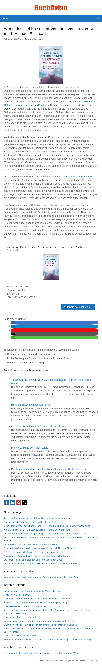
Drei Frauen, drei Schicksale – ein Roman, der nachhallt (32, 552)
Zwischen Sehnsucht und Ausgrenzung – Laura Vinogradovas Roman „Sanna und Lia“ (47, 534)
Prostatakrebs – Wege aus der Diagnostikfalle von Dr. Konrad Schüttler (51, 469)
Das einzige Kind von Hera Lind (20, 617)
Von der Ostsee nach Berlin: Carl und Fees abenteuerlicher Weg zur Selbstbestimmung (48, 639)
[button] (13, 322)
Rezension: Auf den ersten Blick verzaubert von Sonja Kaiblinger (36, 602)
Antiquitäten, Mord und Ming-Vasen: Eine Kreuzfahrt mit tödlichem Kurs (40, 556)
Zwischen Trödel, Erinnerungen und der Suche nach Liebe (33, 560)
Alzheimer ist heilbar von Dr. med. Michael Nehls (38, 426)
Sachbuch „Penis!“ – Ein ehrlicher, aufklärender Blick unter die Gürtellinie (40, 625)
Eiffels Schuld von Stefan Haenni (20, 636)
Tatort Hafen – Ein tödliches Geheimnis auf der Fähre (31, 544)
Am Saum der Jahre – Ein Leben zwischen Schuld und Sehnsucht (37, 530)
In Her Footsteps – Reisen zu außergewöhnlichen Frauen (39, 358)
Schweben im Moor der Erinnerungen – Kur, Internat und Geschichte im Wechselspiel (47, 526)
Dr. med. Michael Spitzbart (22, 354)
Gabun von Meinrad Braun (17, 595)
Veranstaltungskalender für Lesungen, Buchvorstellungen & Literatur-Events (42, 577)
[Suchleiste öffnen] (98, 18)
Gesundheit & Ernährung (21, 350)
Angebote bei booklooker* (77, 307)
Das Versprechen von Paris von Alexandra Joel (27, 606)
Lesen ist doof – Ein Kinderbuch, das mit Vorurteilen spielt (33, 591)
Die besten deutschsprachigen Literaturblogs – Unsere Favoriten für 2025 (41, 653)
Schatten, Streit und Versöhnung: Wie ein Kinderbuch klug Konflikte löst (40, 548)
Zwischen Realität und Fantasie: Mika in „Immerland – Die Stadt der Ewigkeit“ (43, 564)
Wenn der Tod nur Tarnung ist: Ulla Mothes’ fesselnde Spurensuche (38, 599)
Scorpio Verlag (46, 354)
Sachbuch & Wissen (69, 350)
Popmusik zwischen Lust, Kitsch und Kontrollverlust (30, 522)
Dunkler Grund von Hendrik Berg (25, 362)
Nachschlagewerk (46, 350)
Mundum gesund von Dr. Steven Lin (31, 405)
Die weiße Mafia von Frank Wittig (29, 447)
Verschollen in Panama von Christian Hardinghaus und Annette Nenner (39, 621)
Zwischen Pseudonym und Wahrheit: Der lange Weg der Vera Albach (38, 518)
